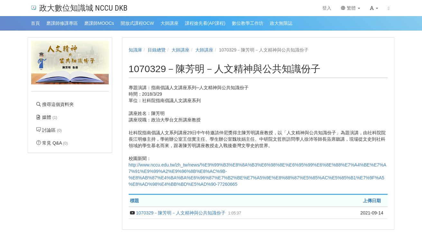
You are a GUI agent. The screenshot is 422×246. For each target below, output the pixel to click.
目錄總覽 (157, 49)
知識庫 (135, 49)
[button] (374, 8)
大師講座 (180, 49)
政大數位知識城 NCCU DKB (78, 8)
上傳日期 (372, 200)
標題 (134, 200)
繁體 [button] (350, 8)
